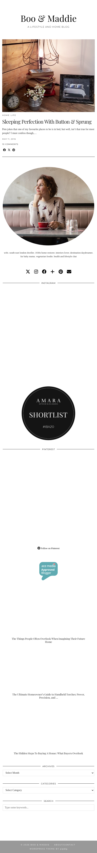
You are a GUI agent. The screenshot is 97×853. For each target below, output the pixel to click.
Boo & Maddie (49, 18)
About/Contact (64, 845)
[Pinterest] (25, 476)
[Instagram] (25, 309)
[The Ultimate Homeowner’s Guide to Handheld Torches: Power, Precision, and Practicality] (48, 673)
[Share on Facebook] (4, 150)
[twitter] (28, 271)
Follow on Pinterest (48, 548)
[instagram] (36, 271)
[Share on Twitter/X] (9, 150)
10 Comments (10, 144)
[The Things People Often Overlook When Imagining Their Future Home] (48, 618)
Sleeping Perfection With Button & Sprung (46, 121)
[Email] (69, 271)
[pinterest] (61, 271)
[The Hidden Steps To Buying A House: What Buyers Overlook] (48, 729)
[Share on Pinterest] (13, 150)
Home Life (9, 115)
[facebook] (44, 271)
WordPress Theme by (48, 849)
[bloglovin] (53, 271)
